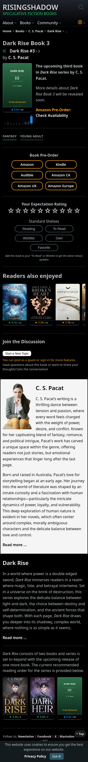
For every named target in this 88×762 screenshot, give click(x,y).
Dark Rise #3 (22, 51)
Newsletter (26, 736)
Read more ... (15, 544)
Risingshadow (30, 9)
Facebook (44, 736)
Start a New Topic (17, 353)
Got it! (56, 756)
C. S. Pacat (18, 57)
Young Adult (31, 136)
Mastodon (67, 736)
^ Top (80, 734)
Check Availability (52, 115)
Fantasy (10, 136)
